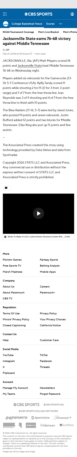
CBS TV (7, 298)
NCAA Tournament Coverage (18, 32)
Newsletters (47, 388)
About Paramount (13, 292)
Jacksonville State (29, 66)
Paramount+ (47, 292)
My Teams (9, 394)
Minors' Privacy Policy (16, 319)
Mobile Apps (48, 272)
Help (6, 340)
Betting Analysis (50, 265)
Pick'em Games (12, 259)
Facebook (46, 361)
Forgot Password (50, 394)
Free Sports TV (12, 265)
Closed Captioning (14, 325)
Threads (45, 367)
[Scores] (50, 24)
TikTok (44, 355)
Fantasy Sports (49, 259)
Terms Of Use (11, 313)
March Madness (12, 272)
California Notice (50, 325)
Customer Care (49, 340)
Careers (45, 286)
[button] (60, 24)
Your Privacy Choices (53, 319)
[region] (38, 214)
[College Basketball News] (26, 24)
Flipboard (9, 373)
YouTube (8, 355)
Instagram (9, 361)
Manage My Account (15, 388)
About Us (8, 286)
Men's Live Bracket (48, 32)
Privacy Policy (48, 313)
